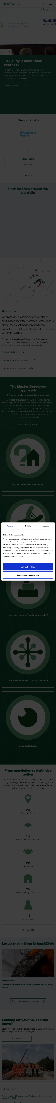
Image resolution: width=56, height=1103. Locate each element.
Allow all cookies (28, 566)
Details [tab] (28, 525)
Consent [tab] (9, 525)
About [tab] (46, 525)
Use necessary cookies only (28, 575)
